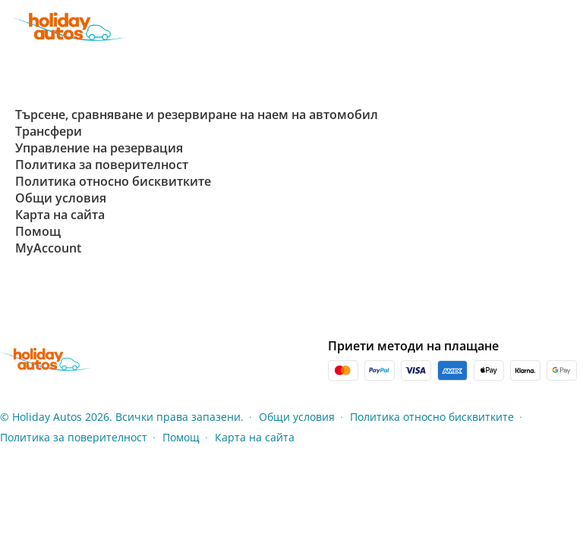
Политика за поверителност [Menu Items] (73, 437)
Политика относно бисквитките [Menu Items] (432, 417)
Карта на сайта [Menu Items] (255, 437)
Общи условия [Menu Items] (297, 417)
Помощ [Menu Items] (181, 437)
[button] (569, 26)
